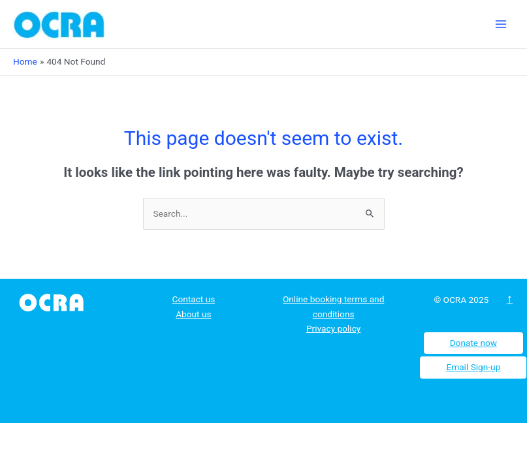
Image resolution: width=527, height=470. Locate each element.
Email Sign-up (473, 367)
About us (193, 314)
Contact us (193, 299)
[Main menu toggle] (501, 24)
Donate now (474, 342)
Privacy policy (333, 328)
